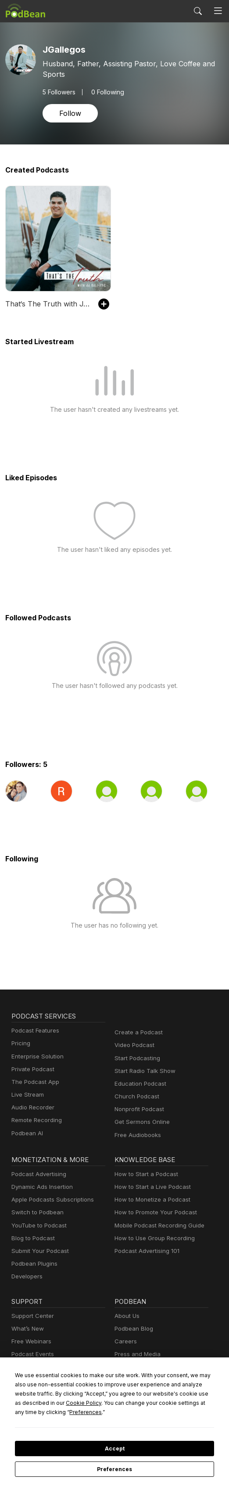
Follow (69, 113)
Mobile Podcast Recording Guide (156, 1225)
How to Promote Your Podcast (153, 1212)
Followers (58, 92)
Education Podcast (138, 1083)
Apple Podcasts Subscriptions (49, 1199)
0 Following (105, 92)
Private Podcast (31, 1069)
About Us (126, 1316)
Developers (26, 1276)
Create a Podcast (136, 1032)
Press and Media (136, 1354)
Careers (124, 1341)
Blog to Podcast (31, 1238)
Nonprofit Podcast (137, 1109)
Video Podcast (133, 1045)
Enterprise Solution (35, 1056)
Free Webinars (30, 1341)
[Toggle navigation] (218, 11)
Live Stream (26, 1094)
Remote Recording (35, 1120)
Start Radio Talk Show (143, 1071)
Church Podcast (135, 1096)
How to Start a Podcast (144, 1174)
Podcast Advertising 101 (145, 1251)
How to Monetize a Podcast (149, 1199)
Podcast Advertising (36, 1174)
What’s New (26, 1328)
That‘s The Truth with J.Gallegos (47, 303)
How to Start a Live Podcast (150, 1187)
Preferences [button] (187, 1412)
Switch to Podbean (35, 1212)
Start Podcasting (135, 1058)
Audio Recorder (31, 1107)
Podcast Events (31, 1354)
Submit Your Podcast (38, 1251)
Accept (114, 1449)
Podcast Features (34, 1030)
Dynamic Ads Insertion (40, 1187)
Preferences (115, 1469)
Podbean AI (26, 1133)
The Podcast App (33, 1082)
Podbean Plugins (33, 1263)
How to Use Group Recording (152, 1238)
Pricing (20, 1043)
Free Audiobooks (136, 1135)
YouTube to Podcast (37, 1225)
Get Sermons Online (140, 1122)
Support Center (30, 1316)
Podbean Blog (132, 1328)
